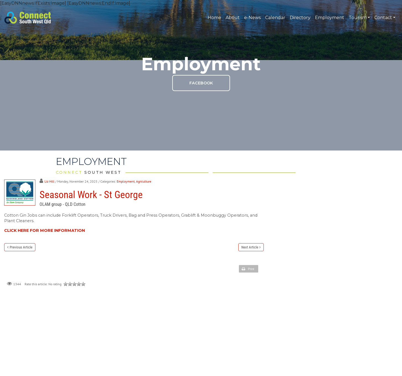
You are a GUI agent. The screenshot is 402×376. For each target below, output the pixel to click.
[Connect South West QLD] (27, 17)
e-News (252, 17)
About (233, 17)
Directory (300, 17)
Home (214, 17)
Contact (384, 17)
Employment (329, 17)
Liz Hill (49, 181)
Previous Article (21, 247)
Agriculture (143, 181)
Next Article (249, 247)
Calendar (275, 17)
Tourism (359, 17)
